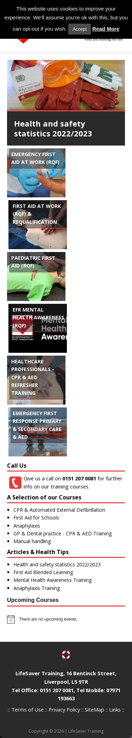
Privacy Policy (64, 709)
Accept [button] (80, 29)
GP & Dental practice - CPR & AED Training (62, 533)
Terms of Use (27, 709)
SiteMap (94, 709)
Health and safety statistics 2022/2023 (57, 564)
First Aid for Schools (36, 517)
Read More (105, 29)
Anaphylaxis (26, 525)
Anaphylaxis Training (36, 588)
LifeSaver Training (85, 731)
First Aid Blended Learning (43, 572)
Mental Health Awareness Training (52, 580)
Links (115, 709)
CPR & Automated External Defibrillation (59, 509)
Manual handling (32, 541)
